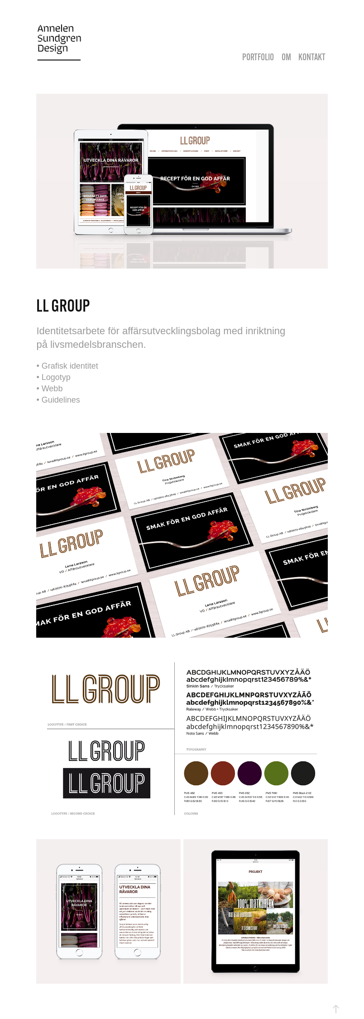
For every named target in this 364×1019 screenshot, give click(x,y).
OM (286, 56)
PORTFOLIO (258, 56)
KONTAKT (312, 56)
